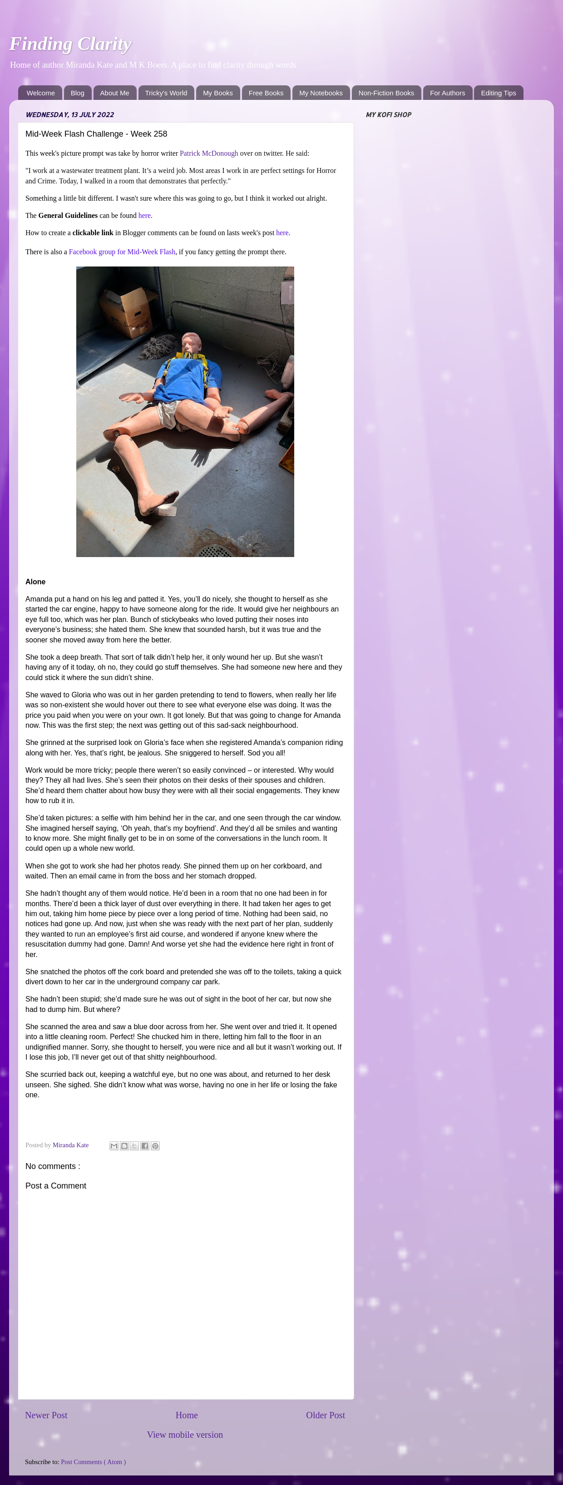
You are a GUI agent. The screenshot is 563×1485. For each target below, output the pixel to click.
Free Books (266, 93)
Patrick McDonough (209, 153)
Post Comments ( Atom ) (93, 1461)
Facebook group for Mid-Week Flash (122, 252)
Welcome (41, 93)
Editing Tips (498, 93)
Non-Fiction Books (387, 93)
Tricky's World (166, 93)
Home (187, 1415)
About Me (114, 93)
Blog (77, 93)
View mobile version (185, 1435)
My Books (218, 93)
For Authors (447, 93)
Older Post (325, 1415)
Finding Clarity (70, 43)
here (144, 215)
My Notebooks (321, 93)
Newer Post (46, 1415)
